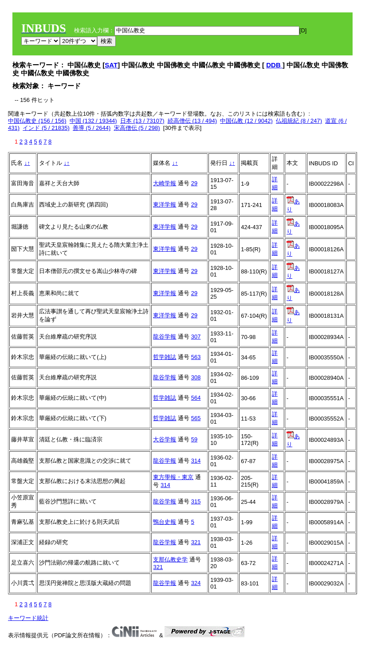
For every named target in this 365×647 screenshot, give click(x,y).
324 (196, 583)
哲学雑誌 (164, 357)
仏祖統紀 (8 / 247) (299, 120)
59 (194, 439)
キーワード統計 (28, 618)
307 (196, 336)
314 (196, 460)
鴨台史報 (164, 521)
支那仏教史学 (170, 559)
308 (196, 377)
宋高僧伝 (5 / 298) (137, 128)
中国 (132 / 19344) (93, 120)
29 (194, 183)
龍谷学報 (164, 336)
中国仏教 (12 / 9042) (246, 120)
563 (196, 357)
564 (196, 397)
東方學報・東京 (173, 477)
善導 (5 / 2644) (91, 128)
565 (196, 418)
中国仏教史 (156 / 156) (37, 120)
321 (196, 542)
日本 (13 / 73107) (142, 120)
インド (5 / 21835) (46, 128)
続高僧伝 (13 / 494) (192, 120)
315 (196, 501)
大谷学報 (164, 439)
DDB (274, 65)
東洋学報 (164, 204)
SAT (111, 65)
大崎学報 (164, 183)
